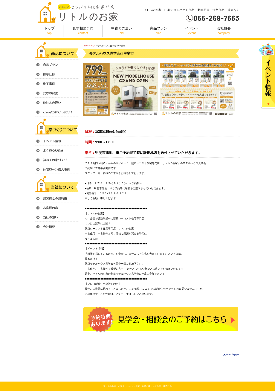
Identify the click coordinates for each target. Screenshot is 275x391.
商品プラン (158, 31)
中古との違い (121, 31)
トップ (49, 31)
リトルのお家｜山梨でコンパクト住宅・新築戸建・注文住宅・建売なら (137, 386)
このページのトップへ (229, 354)
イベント (192, 31)
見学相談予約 (83, 31)
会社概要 (224, 31)
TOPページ (89, 45)
